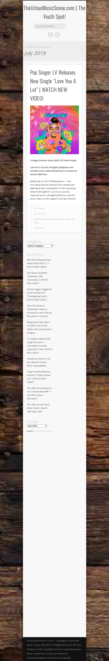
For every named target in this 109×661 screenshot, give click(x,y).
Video (36, 222)
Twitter (57, 34)
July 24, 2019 (40, 213)
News (67, 219)
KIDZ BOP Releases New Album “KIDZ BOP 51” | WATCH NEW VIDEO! (39, 263)
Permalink (38, 228)
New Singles (58, 219)
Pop (73, 219)
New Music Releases (43, 219)
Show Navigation (74, 29)
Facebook (50, 34)
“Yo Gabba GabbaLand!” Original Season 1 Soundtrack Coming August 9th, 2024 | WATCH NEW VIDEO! (39, 345)
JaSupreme (39, 208)
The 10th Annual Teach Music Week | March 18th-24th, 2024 (38, 408)
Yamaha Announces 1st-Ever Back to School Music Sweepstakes (39, 362)
